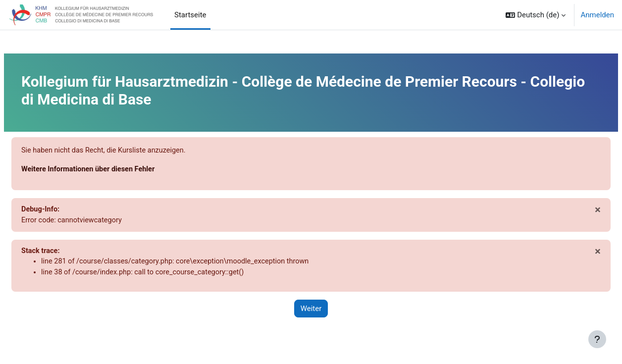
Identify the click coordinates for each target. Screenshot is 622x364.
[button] (535, 15)
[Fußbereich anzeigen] (597, 339)
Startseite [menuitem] (190, 14)
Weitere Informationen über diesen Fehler (114, 169)
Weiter (311, 311)
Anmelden (597, 14)
